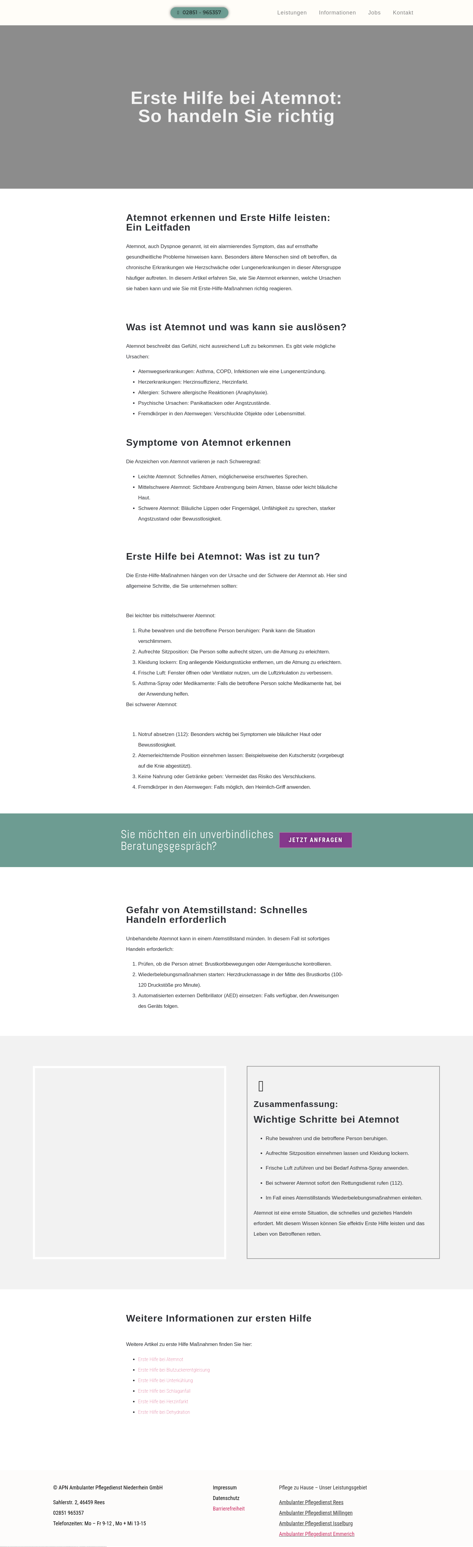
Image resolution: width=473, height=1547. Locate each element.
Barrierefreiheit (229, 1508)
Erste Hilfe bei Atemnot (160, 1359)
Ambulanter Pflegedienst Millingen (316, 1513)
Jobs (374, 13)
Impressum (225, 1487)
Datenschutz (226, 1498)
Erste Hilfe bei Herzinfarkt (163, 1401)
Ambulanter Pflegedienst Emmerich (316, 1534)
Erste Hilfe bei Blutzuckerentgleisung (174, 1370)
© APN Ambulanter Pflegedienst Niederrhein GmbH (108, 1487)
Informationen (337, 13)
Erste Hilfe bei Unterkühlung (165, 1380)
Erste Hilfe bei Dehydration (164, 1412)
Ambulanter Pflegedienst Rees (311, 1502)
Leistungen (292, 13)
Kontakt (403, 13)
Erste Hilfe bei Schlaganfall (164, 1391)
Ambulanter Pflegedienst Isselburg (316, 1523)
